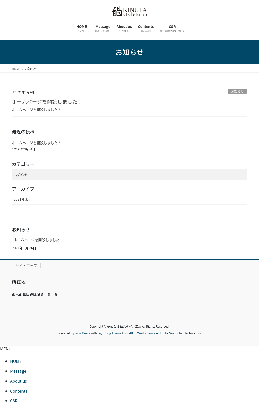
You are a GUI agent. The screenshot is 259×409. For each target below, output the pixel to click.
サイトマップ (26, 265)
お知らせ (237, 91)
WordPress (82, 333)
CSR (13, 401)
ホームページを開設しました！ (47, 101)
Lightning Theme (109, 333)
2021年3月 (22, 199)
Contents (18, 391)
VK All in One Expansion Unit (145, 333)
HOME (16, 361)
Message (18, 371)
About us (18, 381)
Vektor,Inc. (176, 333)
